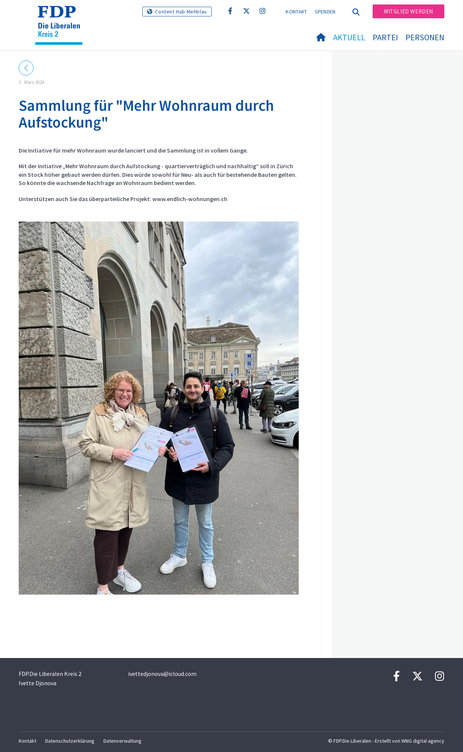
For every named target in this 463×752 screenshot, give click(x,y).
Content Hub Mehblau (180, 11)
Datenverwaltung (122, 740)
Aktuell (349, 37)
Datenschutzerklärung (69, 740)
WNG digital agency (422, 740)
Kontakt (296, 11)
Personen (424, 37)
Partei (385, 37)
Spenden (325, 11)
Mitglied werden (408, 11)
